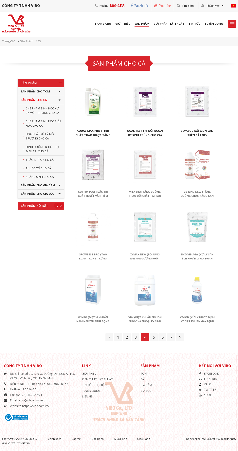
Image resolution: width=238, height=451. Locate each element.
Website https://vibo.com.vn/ (29, 406)
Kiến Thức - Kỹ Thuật (97, 379)
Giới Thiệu (122, 24)
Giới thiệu (89, 373)
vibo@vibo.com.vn (30, 400)
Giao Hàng (144, 439)
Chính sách (54, 439)
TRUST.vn (23, 443)
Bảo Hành (98, 439)
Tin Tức (194, 24)
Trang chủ (8, 41)
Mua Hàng (121, 439)
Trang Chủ (103, 24)
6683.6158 (60, 384)
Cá (39, 41)
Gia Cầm (146, 385)
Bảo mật (77, 439)
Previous (57, 206)
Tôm (143, 373)
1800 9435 (117, 6)
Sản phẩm (142, 24)
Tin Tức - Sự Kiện (94, 385)
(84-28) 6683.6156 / (39, 384)
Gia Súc (145, 391)
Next (61, 206)
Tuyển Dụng (214, 24)
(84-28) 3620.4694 (29, 395)
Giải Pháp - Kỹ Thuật (169, 24)
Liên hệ (87, 396)
